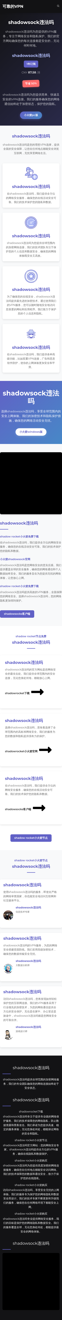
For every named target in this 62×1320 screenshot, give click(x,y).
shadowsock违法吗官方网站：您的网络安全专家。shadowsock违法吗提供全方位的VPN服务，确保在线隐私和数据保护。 (31, 1149)
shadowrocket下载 (24, 691)
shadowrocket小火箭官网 (28, 749)
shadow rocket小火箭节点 (31, 837)
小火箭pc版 (31, 115)
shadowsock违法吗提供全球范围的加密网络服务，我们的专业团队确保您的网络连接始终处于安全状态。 (31, 1083)
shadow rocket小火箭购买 (31, 1160)
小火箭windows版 (31, 431)
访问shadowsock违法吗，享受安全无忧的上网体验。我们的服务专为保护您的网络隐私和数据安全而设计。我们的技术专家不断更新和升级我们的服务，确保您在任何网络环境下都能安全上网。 (31, 1198)
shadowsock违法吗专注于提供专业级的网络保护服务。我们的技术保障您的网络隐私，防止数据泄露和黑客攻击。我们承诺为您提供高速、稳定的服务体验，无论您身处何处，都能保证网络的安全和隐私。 (31, 1125)
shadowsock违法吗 (31, 1067)
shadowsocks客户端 (17, 613)
